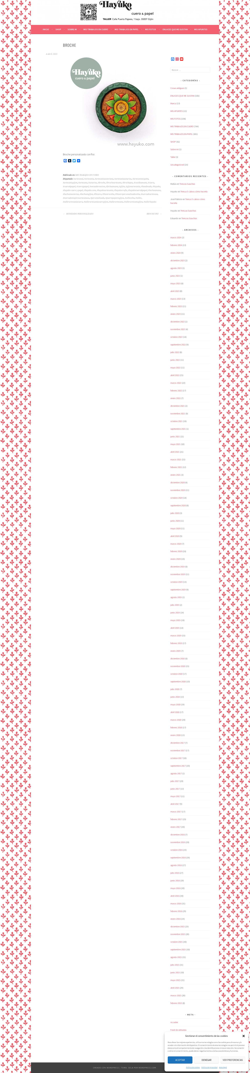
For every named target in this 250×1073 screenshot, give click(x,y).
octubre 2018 (176, 673)
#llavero (97, 194)
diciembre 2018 (177, 658)
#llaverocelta (108, 194)
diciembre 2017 (177, 742)
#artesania (89, 179)
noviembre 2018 (177, 666)
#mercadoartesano (149, 194)
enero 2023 (175, 313)
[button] (243, 1036)
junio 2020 (175, 520)
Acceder (174, 1022)
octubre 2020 (176, 497)
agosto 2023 (176, 268)
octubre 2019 (176, 581)
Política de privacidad (209, 1067)
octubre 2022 (176, 336)
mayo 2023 (175, 283)
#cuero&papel (69, 186)
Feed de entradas (178, 1029)
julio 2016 (174, 872)
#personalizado (97, 198)
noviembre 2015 (177, 934)
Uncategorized (177, 164)
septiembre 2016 (178, 857)
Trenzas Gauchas (187, 183)
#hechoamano (154, 190)
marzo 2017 (175, 811)
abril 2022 (174, 375)
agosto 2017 (176, 773)
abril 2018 (174, 712)
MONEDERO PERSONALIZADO (78, 214)
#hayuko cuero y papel (73, 190)
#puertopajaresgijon (114, 198)
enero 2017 (175, 826)
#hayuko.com (90, 190)
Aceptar (180, 1060)
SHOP (58, 29)
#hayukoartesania (105, 190)
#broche (101, 183)
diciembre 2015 (177, 926)
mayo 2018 (175, 704)
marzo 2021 (175, 459)
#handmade (146, 186)
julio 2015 (174, 964)
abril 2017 (174, 803)
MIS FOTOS (150, 29)
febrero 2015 (176, 1003)
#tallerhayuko (150, 202)
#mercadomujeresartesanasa (76, 198)
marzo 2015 (175, 995)
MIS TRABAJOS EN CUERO (95, 29)
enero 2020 (175, 558)
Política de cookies (193, 1067)
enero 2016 (175, 918)
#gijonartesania (133, 186)
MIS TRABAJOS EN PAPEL (127, 29)
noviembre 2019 (177, 574)
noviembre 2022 (177, 329)
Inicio (46, 29)
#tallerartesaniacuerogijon (96, 202)
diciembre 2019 (177, 566)
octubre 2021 (176, 421)
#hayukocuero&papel (137, 190)
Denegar (206, 1060)
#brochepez (127, 183)
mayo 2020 (175, 528)
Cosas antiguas (177, 88)
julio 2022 (174, 352)
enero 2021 (175, 474)
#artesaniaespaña (140, 179)
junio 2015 (175, 972)
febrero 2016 (176, 911)
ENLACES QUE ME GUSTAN (175, 29)
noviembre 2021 (177, 413)
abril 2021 (174, 451)
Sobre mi (72, 29)
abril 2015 (174, 987)
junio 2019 (175, 612)
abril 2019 (174, 627)
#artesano (82, 183)
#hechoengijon (86, 194)
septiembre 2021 (178, 428)
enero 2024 (175, 252)
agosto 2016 (176, 865)
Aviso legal (223, 1067)
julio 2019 (174, 604)
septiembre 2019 (178, 589)
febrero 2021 (176, 467)
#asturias (92, 183)
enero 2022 (175, 398)
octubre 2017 (176, 758)
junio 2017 (175, 788)
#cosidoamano (140, 183)
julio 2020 (174, 513)
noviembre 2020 (177, 490)
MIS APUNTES (200, 29)
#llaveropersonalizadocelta (127, 194)
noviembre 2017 (177, 750)
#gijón (122, 186)
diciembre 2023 (177, 260)
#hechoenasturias (71, 194)
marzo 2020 (175, 543)
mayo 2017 (175, 796)
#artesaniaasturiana (104, 179)
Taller (172, 157)
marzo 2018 (175, 719)
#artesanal (78, 179)
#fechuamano (112, 186)
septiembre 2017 (178, 765)
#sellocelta (130, 198)
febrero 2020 (176, 551)
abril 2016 (174, 895)
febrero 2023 (176, 306)
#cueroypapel (83, 186)
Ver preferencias (233, 1060)
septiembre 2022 (178, 344)
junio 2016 (175, 880)
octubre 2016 (176, 849)
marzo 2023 (175, 298)
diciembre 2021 (177, 405)
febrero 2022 (176, 390)
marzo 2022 (175, 382)
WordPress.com (147, 1067)
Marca (173, 103)
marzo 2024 (175, 237)
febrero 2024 (176, 245)
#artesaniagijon (70, 183)
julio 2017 (174, 781)
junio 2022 (175, 359)
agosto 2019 (176, 597)
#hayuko (156, 186)
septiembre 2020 (178, 505)
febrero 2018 (176, 727)
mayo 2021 (175, 444)
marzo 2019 (175, 635)
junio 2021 (175, 436)
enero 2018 (175, 735)
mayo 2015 (175, 980)
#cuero (151, 183)
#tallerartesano (116, 202)
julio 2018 (174, 689)
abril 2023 (174, 291)
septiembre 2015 (178, 949)
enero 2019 (175, 650)
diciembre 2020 (177, 482)
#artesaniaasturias (123, 179)
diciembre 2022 (177, 321)
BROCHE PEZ (154, 214)
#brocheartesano (113, 183)
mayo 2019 (175, 620)
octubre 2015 (176, 941)
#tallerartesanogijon (133, 202)
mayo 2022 (175, 367)
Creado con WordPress (106, 1067)
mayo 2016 (175, 888)
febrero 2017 (176, 819)
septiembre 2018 (178, 681)
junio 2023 (175, 275)
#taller (139, 198)
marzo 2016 (175, 903)
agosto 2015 (176, 957)
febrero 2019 (176, 643)
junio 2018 (175, 696)
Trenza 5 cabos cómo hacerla (193, 191)
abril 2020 (174, 536)
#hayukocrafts (120, 190)
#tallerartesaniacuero (73, 202)
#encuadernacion (97, 186)
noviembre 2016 (177, 842)
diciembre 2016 (177, 834)
